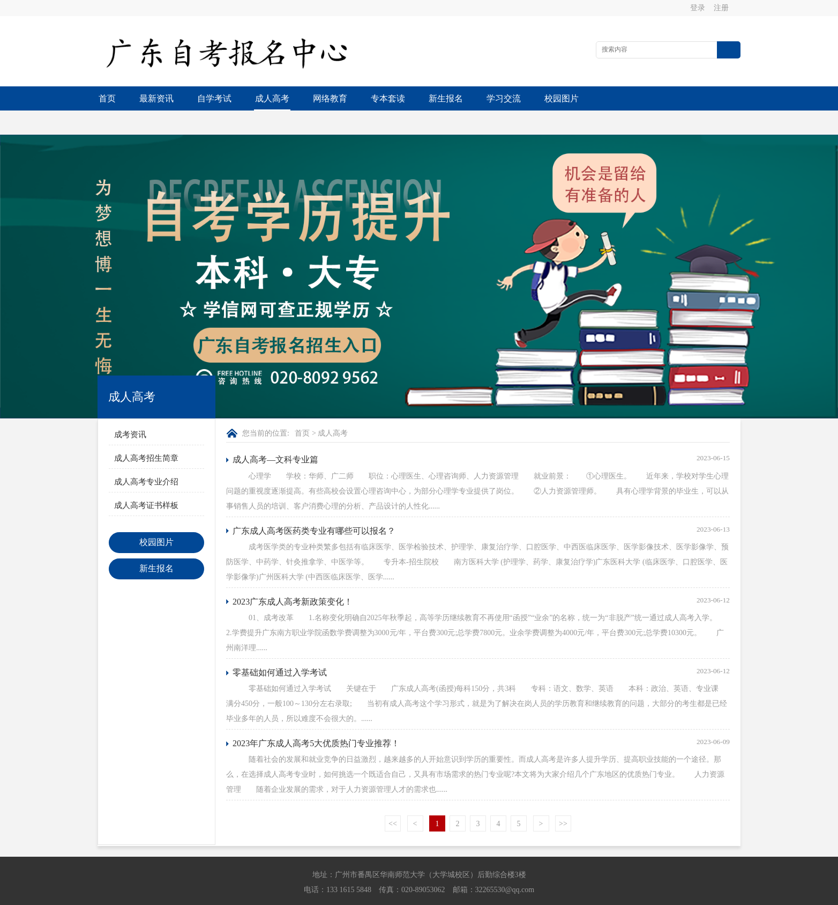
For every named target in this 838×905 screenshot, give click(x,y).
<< (392, 800)
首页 (107, 98)
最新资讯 (156, 98)
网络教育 (330, 98)
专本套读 (388, 98)
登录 (697, 8)
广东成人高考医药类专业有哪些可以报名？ (314, 506)
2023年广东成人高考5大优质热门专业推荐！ (316, 719)
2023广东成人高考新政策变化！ (293, 577)
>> (563, 800)
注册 (721, 8)
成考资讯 (130, 410)
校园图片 (561, 98)
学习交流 (504, 98)
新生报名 (446, 98)
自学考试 (214, 98)
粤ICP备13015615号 (493, 895)
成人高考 (272, 98)
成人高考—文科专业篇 (275, 435)
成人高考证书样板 (146, 481)
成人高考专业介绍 (146, 457)
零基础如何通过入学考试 (280, 648)
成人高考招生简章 (146, 434)
